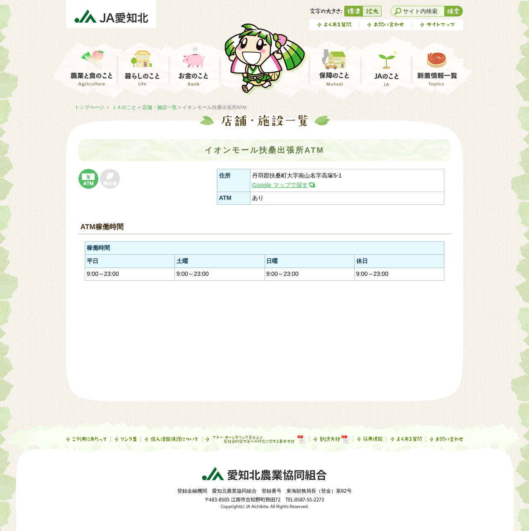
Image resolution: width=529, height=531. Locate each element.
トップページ (89, 107)
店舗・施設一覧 (159, 107)
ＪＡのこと (124, 107)
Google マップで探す (279, 185)
